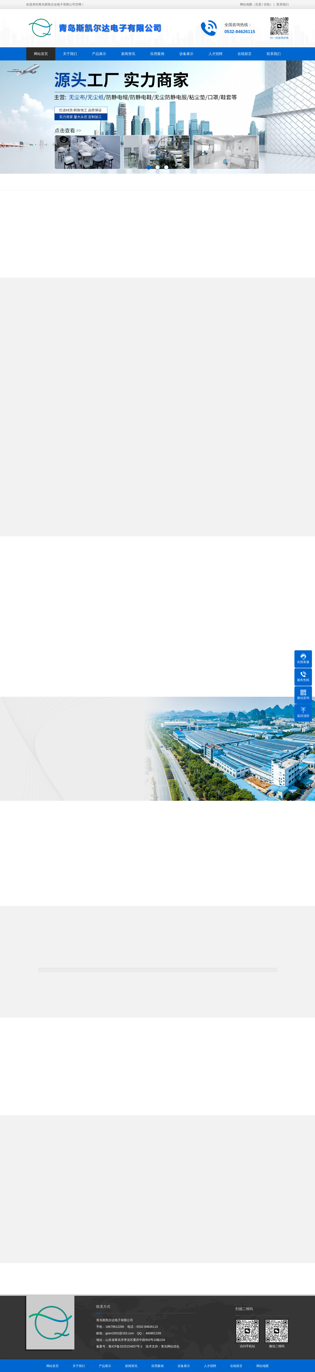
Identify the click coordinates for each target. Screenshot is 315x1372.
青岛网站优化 (170, 1346)
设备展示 (186, 54)
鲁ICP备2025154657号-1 (125, 1346)
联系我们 (282, 4)
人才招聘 (215, 54)
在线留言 (245, 54)
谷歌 (267, 4)
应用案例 (157, 54)
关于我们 (70, 54)
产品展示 (99, 54)
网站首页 (41, 54)
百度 (258, 4)
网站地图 (246, 4)
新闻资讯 (128, 54)
